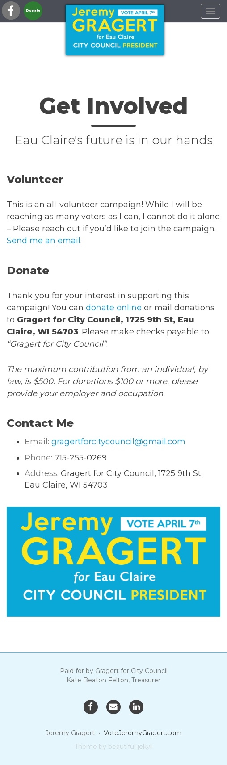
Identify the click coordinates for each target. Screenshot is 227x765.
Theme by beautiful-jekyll (114, 747)
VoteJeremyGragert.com (142, 733)
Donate (33, 10)
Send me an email (43, 241)
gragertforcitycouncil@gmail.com (118, 442)
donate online (114, 308)
